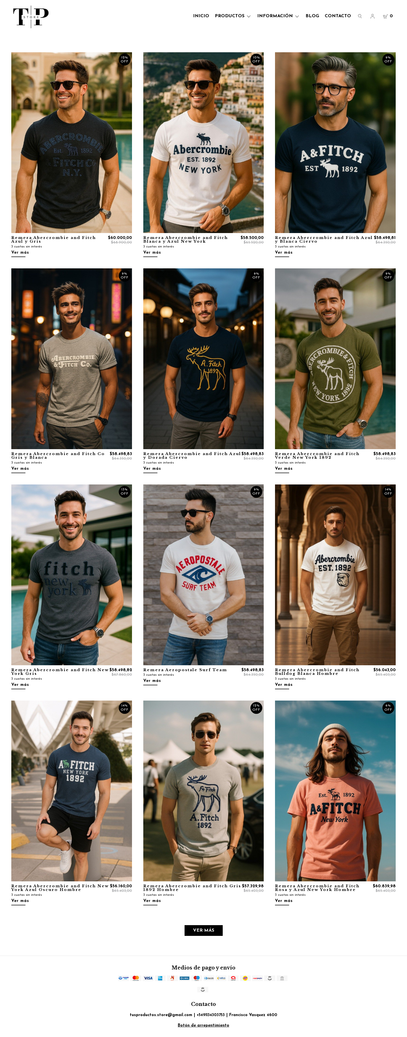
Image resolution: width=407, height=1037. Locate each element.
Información (278, 16)
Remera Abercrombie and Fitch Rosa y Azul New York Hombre (317, 888)
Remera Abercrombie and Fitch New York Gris (60, 672)
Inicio (201, 16)
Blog (312, 16)
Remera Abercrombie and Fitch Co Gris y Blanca (58, 455)
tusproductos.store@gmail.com (161, 1015)
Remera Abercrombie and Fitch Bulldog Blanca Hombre (317, 672)
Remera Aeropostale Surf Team (185, 670)
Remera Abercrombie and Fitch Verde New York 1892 (317, 455)
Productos (233, 16)
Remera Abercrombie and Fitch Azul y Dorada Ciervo (192, 455)
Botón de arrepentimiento (203, 1025)
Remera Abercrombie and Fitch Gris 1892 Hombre (192, 888)
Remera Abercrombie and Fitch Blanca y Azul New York (185, 239)
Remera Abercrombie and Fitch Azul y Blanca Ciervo (324, 239)
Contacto (338, 16)
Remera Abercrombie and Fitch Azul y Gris (53, 239)
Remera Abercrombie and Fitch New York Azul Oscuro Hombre (60, 888)
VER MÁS (203, 930)
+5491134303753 (211, 1015)
